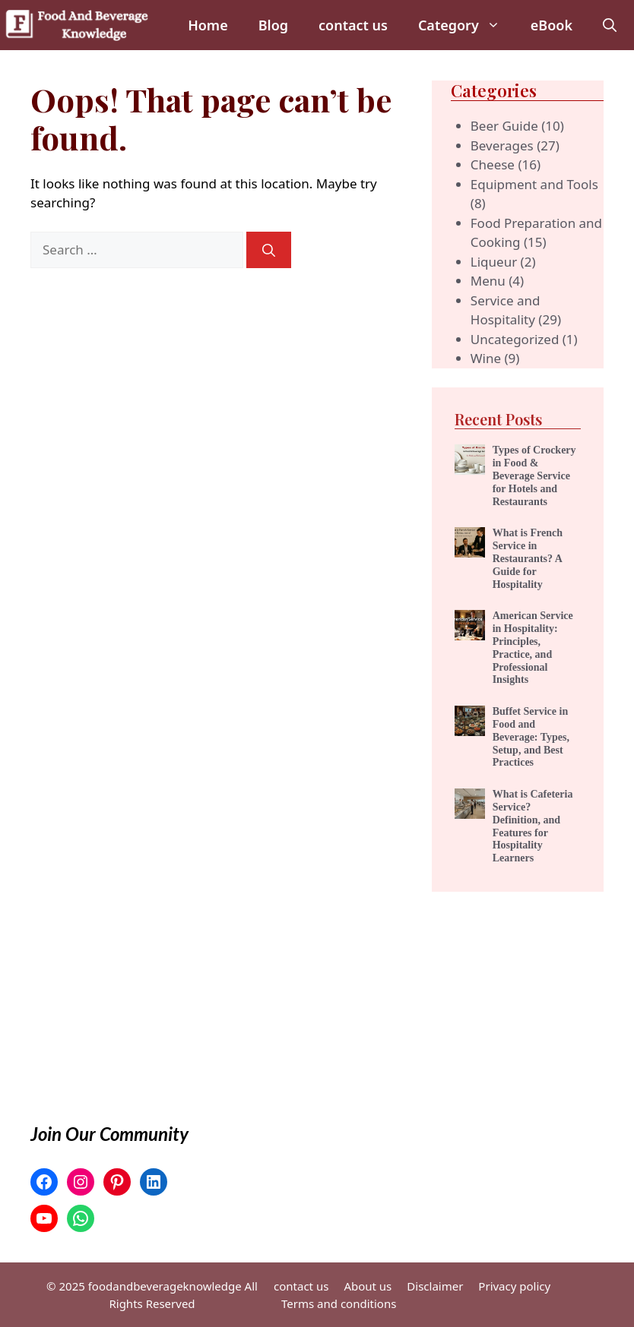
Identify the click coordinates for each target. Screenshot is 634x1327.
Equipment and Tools (534, 184)
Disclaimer (435, 1286)
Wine (486, 358)
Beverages (502, 145)
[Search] (268, 250)
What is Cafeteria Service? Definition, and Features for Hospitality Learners (533, 826)
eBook (551, 25)
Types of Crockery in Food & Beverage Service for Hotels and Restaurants (534, 475)
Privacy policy (514, 1286)
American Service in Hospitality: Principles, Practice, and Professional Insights (533, 647)
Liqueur (494, 261)
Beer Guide (504, 125)
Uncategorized (515, 339)
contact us (353, 25)
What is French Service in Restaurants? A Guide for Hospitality (528, 558)
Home (208, 25)
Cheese (493, 164)
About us (367, 1286)
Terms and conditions (338, 1303)
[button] (610, 25)
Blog (273, 25)
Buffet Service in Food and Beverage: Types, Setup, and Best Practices (531, 737)
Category (466, 25)
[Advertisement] (518, 968)
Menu (488, 280)
